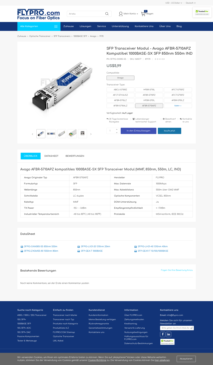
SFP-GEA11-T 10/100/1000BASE (153, 251)
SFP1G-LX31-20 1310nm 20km (95, 246)
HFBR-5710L (149, 90)
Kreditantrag (130, 324)
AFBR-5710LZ (120, 100)
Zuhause (68, 26)
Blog (179, 26)
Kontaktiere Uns (144, 26)
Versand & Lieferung (134, 328)
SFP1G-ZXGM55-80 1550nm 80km (41, 251)
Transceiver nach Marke (65, 315)
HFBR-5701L (149, 100)
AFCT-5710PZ (178, 95)
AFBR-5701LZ (178, 100)
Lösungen (85, 26)
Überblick (30, 156)
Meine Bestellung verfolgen (102, 320)
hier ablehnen (162, 360)
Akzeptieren (186, 359)
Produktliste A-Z (61, 328)
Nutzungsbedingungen (136, 332)
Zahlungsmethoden (134, 320)
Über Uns (164, 26)
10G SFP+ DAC (24, 332)
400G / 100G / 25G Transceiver (32, 315)
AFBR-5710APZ (149, 106)
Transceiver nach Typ (63, 320)
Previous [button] (33, 134)
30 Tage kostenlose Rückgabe (118, 120)
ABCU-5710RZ (120, 90)
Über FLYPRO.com (133, 315)
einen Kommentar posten (75, 283)
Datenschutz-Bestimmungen (138, 343)
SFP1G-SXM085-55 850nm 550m (40, 246)
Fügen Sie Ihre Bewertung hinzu (177, 270)
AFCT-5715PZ (178, 90)
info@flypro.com (175, 315)
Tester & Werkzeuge (27, 341)
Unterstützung (120, 26)
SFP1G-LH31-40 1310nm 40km (153, 246)
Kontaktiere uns (187, 120)
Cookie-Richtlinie (97, 360)
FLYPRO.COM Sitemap (64, 332)
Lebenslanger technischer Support (145, 120)
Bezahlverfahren (170, 120)
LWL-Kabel (58, 341)
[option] (41, 134)
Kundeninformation (98, 315)
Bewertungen (75, 156)
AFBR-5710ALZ (120, 106)
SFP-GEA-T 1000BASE (92, 251)
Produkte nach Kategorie (65, 324)
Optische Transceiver (63, 336)
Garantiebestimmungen (100, 328)
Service (101, 26)
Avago (120, 78)
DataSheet (51, 156)
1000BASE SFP (24, 324)
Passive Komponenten (28, 336)
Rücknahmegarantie (99, 324)
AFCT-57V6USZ (120, 95)
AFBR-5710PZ (149, 95)
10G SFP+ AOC (24, 328)
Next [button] (90, 134)
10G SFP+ (21, 320)
